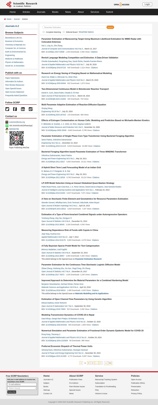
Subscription (100, 383)
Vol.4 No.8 (66, 253)
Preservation (136, 387)
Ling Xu (50, 46)
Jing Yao (58, 218)
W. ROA (73, 124)
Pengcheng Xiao (65, 61)
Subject (46, 383)
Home (13, 12)
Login (147, 4)
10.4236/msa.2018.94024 (55, 290)
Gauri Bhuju (46, 319)
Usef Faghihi (62, 249)
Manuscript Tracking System (106, 380)
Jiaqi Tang (45, 234)
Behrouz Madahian (49, 249)
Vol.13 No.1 (71, 96)
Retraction (135, 390)
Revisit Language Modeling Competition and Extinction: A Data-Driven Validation (80, 58)
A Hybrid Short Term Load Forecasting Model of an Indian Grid (71, 167)
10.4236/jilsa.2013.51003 (55, 193)
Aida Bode (84, 202)
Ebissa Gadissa (48, 303)
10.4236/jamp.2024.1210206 (57, 341)
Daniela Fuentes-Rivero (93, 61)
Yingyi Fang (76, 268)
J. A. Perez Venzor (77, 187)
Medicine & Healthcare (14, 59)
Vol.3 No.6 (66, 221)
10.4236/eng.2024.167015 (56, 115)
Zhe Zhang (58, 46)
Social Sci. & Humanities (14, 66)
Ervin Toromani (73, 202)
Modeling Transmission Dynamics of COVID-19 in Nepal (68, 315)
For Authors (73, 383)
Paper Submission (12, 78)
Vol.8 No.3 (80, 80)
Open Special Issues (13, 88)
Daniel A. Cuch (47, 93)
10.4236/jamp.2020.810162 (56, 325)
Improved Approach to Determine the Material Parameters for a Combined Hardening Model (85, 280)
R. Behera (45, 171)
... (97, 363)
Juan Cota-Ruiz (63, 187)
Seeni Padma (47, 140)
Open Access (136, 380)
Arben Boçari (94, 202)
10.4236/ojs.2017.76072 (55, 275)
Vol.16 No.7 (55, 111)
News (68, 12)
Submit (109, 12)
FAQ (97, 390)
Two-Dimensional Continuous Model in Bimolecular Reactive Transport (75, 89)
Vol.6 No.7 (80, 64)
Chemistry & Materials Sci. (15, 45)
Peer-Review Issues (77, 387)
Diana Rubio (59, 93)
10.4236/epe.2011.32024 (55, 177)
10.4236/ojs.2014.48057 (55, 256)
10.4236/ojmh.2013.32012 (56, 209)
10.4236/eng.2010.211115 (56, 146)
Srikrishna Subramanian (62, 140)
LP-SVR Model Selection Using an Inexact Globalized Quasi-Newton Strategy (78, 183)
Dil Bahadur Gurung (76, 319)
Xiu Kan (68, 268)
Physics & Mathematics (14, 62)
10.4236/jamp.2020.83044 (56, 83)
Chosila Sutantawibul (50, 61)
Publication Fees (75, 380)
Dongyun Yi (67, 218)
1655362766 (14, 129)
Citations (94, 52)
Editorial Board (71, 32)
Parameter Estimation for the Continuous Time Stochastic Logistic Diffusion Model (81, 265)
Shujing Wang (47, 108)
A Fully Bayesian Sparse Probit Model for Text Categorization (71, 246)
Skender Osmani (48, 202)
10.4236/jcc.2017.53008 (55, 52)
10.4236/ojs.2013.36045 (55, 224)
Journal (17, 19)
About (81, 12)
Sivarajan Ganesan (80, 350)
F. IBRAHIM (46, 124)
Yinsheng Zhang (48, 218)
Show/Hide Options (86, 32)
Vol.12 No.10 (81, 337)
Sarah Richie (78, 61)
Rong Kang (46, 334)
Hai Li (44, 46)
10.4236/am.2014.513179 (56, 240)
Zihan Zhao (72, 77)
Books (55, 12)
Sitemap (46, 390)
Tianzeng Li (55, 334)
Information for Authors (14, 81)
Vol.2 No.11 (55, 143)
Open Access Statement (14, 92)
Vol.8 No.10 (80, 322)
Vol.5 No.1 (89, 190)
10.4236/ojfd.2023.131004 (56, 99)
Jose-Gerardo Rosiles (112, 187)
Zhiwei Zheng (47, 268)
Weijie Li (53, 77)
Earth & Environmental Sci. (15, 52)
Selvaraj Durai (47, 350)
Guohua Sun (55, 234)
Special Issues (75, 390)
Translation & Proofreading (105, 387)
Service (99, 376)
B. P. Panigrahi (56, 171)
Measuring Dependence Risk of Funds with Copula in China (70, 230)
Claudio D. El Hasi (72, 93)
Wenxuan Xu (62, 77)
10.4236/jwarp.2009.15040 (56, 130)
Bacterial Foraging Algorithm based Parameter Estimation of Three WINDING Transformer (84, 152)
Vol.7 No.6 (66, 271)
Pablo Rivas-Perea (49, 187)
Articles (26, 12)
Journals (41, 12)
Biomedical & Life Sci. (13, 38)
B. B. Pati (66, 171)
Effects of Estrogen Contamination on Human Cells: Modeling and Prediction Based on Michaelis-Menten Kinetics (96, 120)
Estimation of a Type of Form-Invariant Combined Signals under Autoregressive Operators (84, 214)
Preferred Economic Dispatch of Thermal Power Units (67, 346)
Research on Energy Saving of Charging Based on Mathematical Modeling (77, 73)
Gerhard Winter (67, 284)
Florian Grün (78, 284)
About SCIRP (76, 376)
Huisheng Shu (58, 268)
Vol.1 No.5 (79, 127)
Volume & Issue (101, 394)
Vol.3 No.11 (78, 353)
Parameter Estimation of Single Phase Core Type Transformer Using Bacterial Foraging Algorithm (88, 136)
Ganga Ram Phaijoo (59, 319)
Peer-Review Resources (14, 85)
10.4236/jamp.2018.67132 (56, 68)
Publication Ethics (138, 383)
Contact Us (47, 394)
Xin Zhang (86, 268)
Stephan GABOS (84, 124)
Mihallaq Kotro (61, 202)
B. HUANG (56, 124)
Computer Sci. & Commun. (15, 48)
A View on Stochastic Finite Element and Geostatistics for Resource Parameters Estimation (85, 199)
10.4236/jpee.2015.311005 (56, 356)
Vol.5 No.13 (62, 237)
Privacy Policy (136, 394)
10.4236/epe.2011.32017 (55, 162)
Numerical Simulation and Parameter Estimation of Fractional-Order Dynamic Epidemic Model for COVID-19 (93, 331)
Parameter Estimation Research (88, 259)
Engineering (10, 55)
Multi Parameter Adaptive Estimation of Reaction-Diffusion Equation (74, 105)
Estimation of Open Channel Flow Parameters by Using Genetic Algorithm (77, 299)
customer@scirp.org (17, 122)
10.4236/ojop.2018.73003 (55, 309)
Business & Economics (14, 41)
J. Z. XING (65, 124)
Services (95, 12)
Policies (135, 376)
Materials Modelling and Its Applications (92, 293)
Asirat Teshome (61, 303)
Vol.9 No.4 (74, 287)
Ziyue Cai (45, 77)
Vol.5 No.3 (79, 49)
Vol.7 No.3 (69, 306)
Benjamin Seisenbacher (51, 284)
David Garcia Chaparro (94, 187)
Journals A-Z (48, 380)
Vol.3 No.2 (70, 159)
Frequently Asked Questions (16, 95)
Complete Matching (53, 32)
